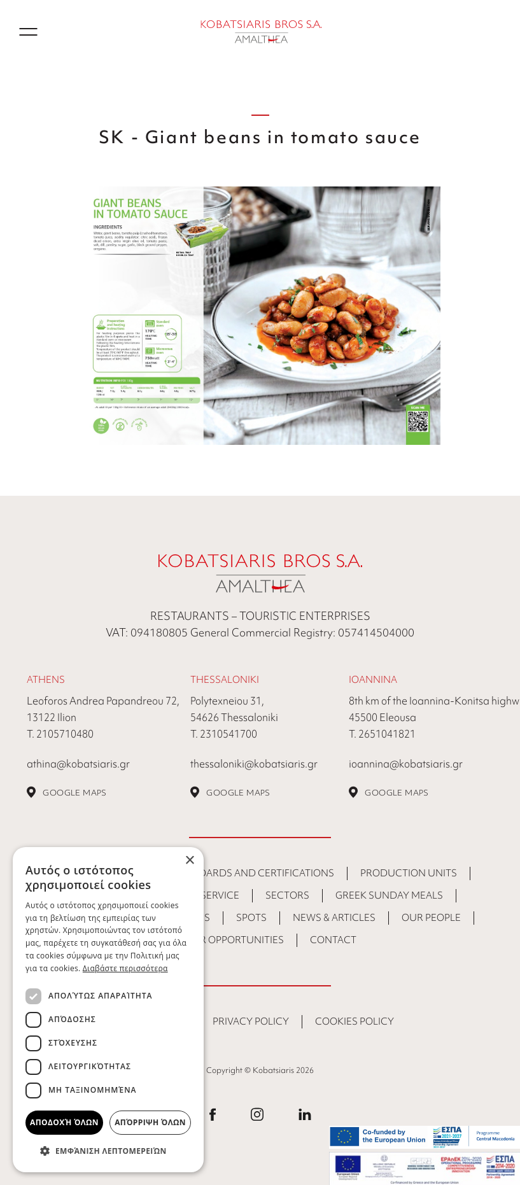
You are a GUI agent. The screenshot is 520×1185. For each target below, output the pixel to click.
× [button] (189, 861)
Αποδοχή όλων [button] (64, 1122)
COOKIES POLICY (354, 1021)
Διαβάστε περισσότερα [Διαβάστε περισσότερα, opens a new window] (125, 968)
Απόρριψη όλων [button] (150, 1122)
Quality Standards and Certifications (232, 873)
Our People (431, 917)
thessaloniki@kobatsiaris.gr (254, 764)
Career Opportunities (226, 940)
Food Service (205, 895)
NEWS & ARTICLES (334, 917)
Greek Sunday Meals (389, 895)
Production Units (408, 873)
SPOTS (251, 917)
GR (494, 31)
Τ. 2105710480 (60, 734)
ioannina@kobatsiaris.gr (406, 764)
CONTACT (333, 940)
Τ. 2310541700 (223, 734)
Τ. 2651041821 (382, 734)
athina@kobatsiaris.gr (78, 764)
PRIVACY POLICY (251, 1021)
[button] (108, 1151)
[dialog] (108, 1009)
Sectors (287, 895)
